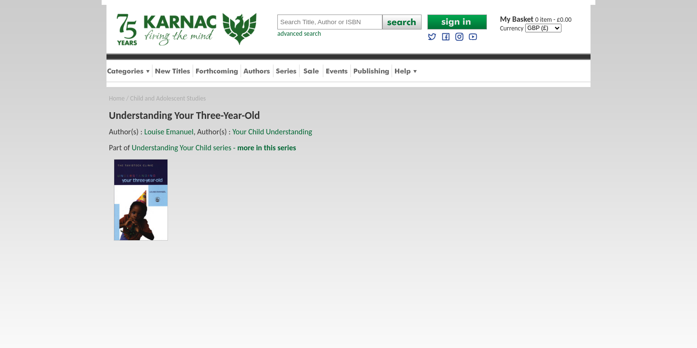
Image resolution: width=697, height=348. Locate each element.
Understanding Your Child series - (214, 147)
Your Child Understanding (272, 131)
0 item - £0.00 (536, 19)
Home (117, 98)
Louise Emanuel (169, 131)
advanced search (299, 33)
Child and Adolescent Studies (168, 98)
